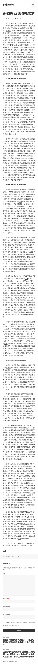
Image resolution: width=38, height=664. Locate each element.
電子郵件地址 (7, 606)
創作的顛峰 (8, 4)
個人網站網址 (7, 614)
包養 (19, 33)
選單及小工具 (33, 6)
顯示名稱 (6, 599)
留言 (5, 574)
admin (19, 557)
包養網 (8, 30)
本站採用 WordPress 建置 (10, 661)
